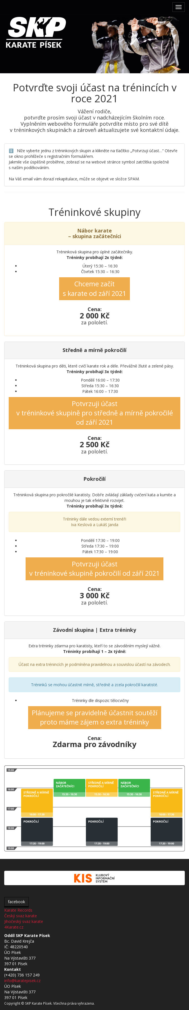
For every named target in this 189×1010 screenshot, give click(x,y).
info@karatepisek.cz (22, 980)
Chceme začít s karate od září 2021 (94, 288)
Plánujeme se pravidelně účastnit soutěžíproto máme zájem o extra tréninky (94, 717)
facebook (16, 901)
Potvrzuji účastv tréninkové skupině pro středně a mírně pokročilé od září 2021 (94, 413)
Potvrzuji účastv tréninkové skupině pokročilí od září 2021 (94, 568)
